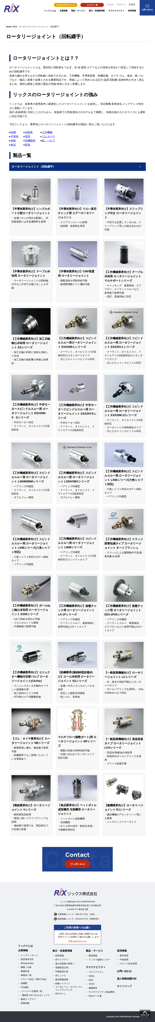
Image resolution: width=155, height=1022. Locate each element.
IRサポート (60, 993)
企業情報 (64, 11)
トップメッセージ (29, 955)
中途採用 (124, 959)
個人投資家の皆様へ (65, 963)
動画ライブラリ (28, 999)
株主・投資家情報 (97, 11)
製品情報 (93, 955)
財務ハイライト (62, 983)
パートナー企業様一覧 (31, 991)
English (110, 4)
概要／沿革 (26, 967)
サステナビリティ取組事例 (101, 992)
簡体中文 (121, 4)
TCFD (91, 984)
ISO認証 (25, 987)
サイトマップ (124, 986)
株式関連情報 (61, 979)
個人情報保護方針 (127, 979)
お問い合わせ (124, 971)
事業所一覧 (26, 975)
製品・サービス (78, 11)
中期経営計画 (61, 971)
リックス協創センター (99, 959)
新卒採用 (124, 955)
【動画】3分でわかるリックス (35, 995)
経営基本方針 (27, 959)
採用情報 (132, 11)
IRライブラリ (61, 959)
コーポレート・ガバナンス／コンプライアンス (69, 988)
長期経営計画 (61, 967)
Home (9, 26)
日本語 (132, 4)
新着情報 (25, 1003)
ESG (91, 980)
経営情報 (59, 955)
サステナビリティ (116, 11)
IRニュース (60, 975)
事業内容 (25, 971)
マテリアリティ (96, 972)
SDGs (91, 976)
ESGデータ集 (95, 996)
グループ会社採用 (128, 963)
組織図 (24, 983)
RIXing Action (27, 963)
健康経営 (93, 988)
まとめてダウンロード (66, 5)
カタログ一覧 (92, 5)
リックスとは (50, 11)
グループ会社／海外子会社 (34, 979)
